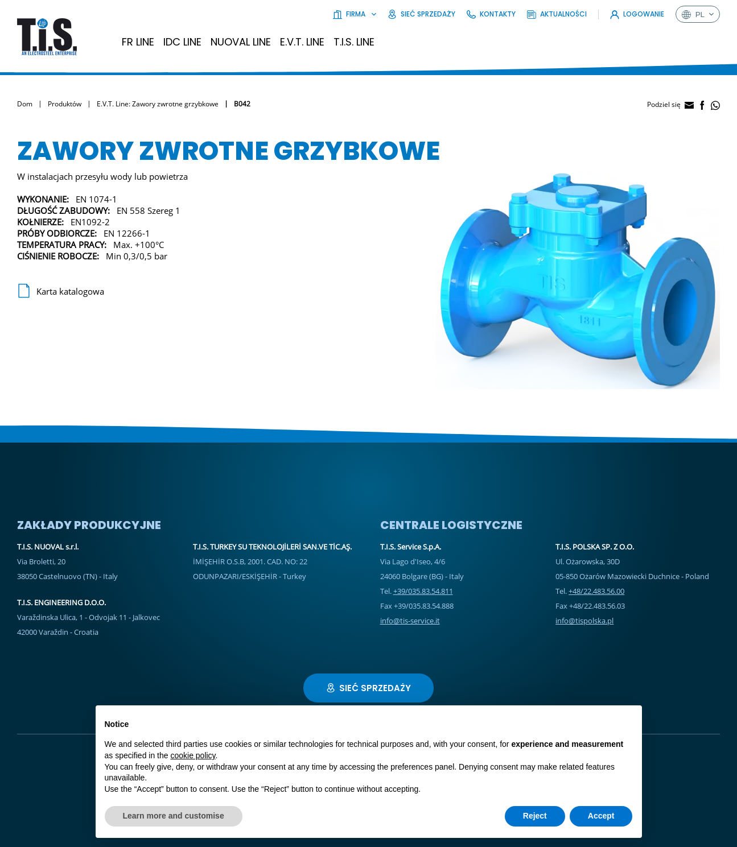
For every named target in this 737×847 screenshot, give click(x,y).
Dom (24, 104)
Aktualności (557, 14)
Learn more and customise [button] (173, 815)
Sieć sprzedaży (421, 14)
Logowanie (637, 14)
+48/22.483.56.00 (596, 591)
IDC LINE (182, 42)
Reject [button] (535, 815)
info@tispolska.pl (584, 620)
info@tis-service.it (410, 620)
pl (698, 14)
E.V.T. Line (302, 42)
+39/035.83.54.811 (423, 591)
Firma (354, 14)
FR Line (138, 42)
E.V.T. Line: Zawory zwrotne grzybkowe (158, 104)
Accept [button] (601, 815)
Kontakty (491, 14)
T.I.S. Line (353, 42)
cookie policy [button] (192, 755)
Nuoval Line (241, 42)
